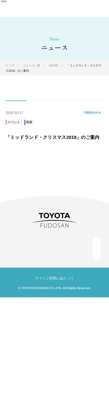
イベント (13, 122)
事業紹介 (51, 312)
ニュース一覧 (31, 65)
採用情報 (51, 351)
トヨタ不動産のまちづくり (55, 273)
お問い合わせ (55, 364)
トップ (10, 65)
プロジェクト (55, 286)
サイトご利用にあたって (54, 392)
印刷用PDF (91, 112)
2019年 (53, 65)
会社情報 (51, 259)
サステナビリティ (51, 325)
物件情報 (55, 299)
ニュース (55, 338)
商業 (29, 122)
